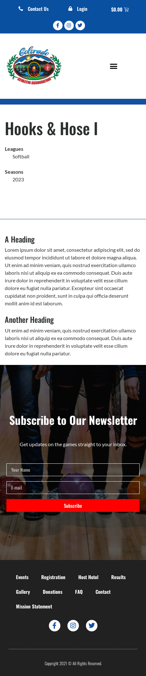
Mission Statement (34, 606)
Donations (52, 591)
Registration (53, 576)
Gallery (23, 591)
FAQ (79, 591)
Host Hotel (88, 576)
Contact (103, 591)
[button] (114, 66)
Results (118, 576)
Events (22, 576)
